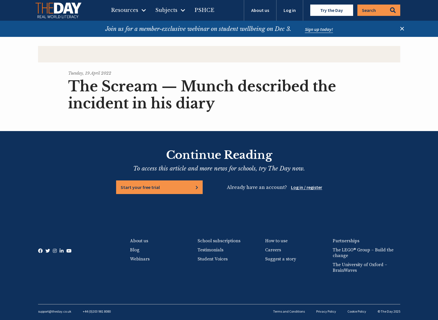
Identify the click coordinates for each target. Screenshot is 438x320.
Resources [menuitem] (124, 10)
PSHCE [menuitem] (204, 10)
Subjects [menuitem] (166, 10)
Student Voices (213, 259)
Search (379, 10)
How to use (276, 241)
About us (260, 10)
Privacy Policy (326, 311)
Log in (290, 10)
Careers (273, 250)
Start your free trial (140, 187)
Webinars (140, 259)
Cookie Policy (356, 311)
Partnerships (346, 241)
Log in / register (306, 187)
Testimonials (210, 250)
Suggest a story (280, 259)
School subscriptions (219, 241)
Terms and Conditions (289, 311)
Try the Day (331, 10)
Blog (134, 250)
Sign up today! (319, 29)
